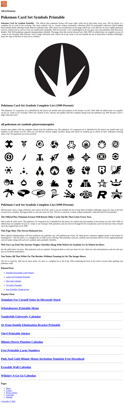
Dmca (8, 388)
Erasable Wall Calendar (16, 367)
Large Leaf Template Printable (18, 277)
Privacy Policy (11, 393)
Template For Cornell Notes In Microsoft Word (30, 299)
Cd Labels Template (14, 285)
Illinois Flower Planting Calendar (22, 341)
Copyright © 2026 (8, 401)
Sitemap (9, 397)
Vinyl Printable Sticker (15, 333)
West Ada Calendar (13, 281)
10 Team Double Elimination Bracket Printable (30, 325)
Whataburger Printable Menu (20, 308)
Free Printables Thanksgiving (17, 289)
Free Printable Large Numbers (20, 350)
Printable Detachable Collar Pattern (20, 273)
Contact (9, 391)
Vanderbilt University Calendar (21, 316)
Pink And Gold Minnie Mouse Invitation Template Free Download (42, 358)
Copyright (10, 395)
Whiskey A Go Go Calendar (18, 375)
